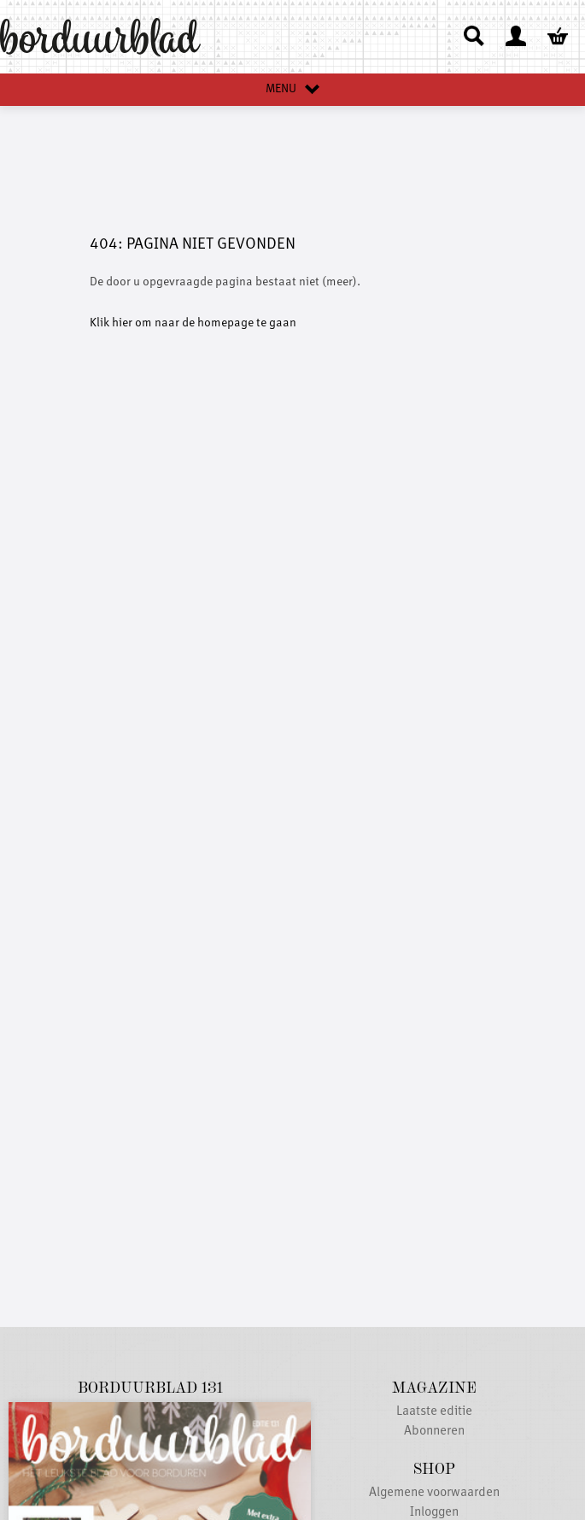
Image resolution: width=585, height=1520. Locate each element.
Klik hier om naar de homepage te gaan (193, 323)
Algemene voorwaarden (434, 1493)
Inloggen (434, 1512)
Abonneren (434, 1431)
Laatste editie (434, 1412)
